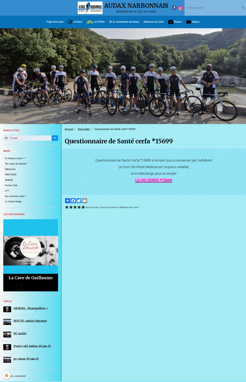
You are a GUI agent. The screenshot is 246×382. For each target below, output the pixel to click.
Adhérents (10, 170)
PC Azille (20, 334)
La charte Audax (13, 202)
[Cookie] (6, 375)
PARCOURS (10, 175)
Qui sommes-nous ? (15, 197)
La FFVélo (96, 22)
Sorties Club (11, 186)
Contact (75, 22)
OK (54, 138)
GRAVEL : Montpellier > (30, 309)
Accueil (69, 129)
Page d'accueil (55, 21)
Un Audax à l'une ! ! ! (15, 159)
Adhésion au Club (153, 21)
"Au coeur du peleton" (16, 164)
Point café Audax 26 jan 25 (32, 347)
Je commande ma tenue (124, 21)
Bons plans (84, 129)
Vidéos (192, 22)
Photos (175, 22)
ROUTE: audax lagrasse (30, 321)
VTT (7, 191)
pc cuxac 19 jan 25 (26, 359)
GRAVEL (9, 180)
